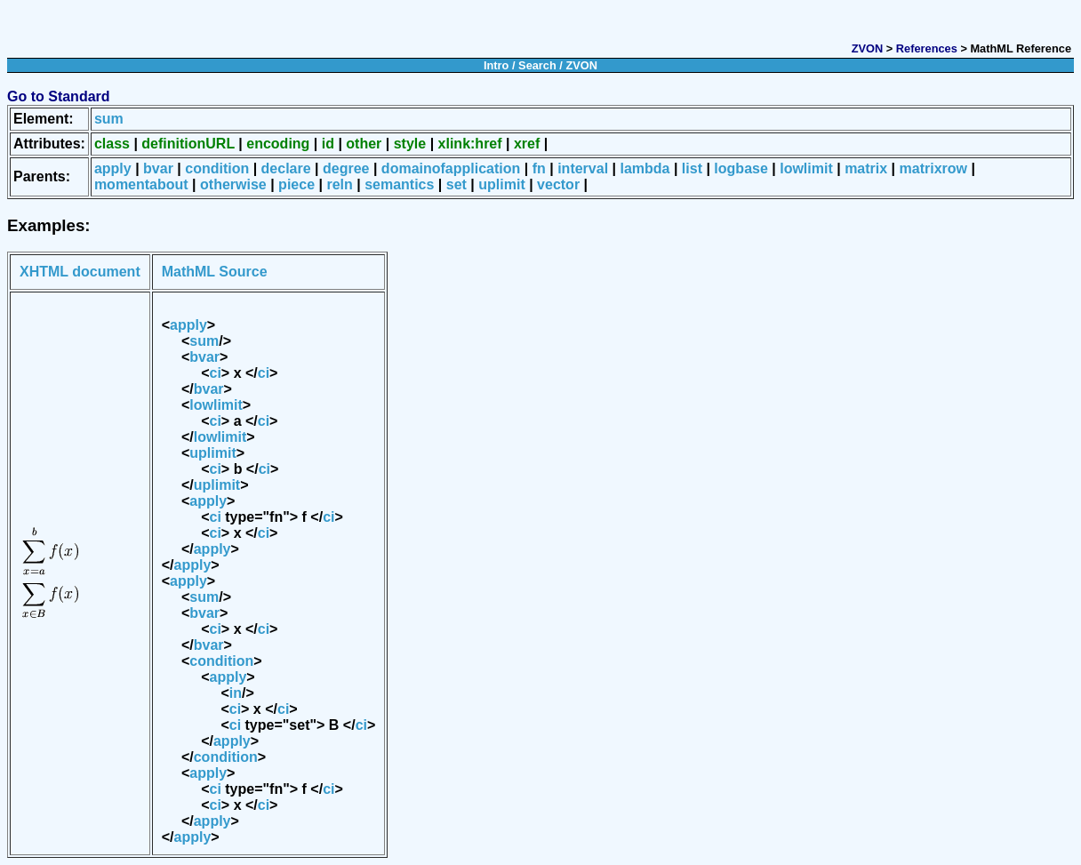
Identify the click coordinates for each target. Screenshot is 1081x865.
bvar (158, 168)
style (410, 143)
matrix (866, 168)
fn (539, 168)
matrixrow (933, 168)
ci (215, 372)
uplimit (501, 184)
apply (113, 168)
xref (527, 143)
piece (296, 184)
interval (582, 168)
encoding (277, 143)
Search (537, 65)
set (456, 184)
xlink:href (470, 143)
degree (346, 168)
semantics (399, 184)
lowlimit (806, 168)
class (112, 143)
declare (286, 168)
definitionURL (188, 143)
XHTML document (80, 271)
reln (339, 184)
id (328, 143)
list (692, 168)
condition (217, 168)
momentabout (141, 184)
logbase (740, 168)
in (235, 693)
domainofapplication (450, 168)
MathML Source (215, 271)
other (363, 143)
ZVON (868, 48)
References (926, 48)
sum (109, 118)
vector (558, 184)
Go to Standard (58, 96)
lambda (644, 168)
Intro (496, 65)
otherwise (233, 184)
